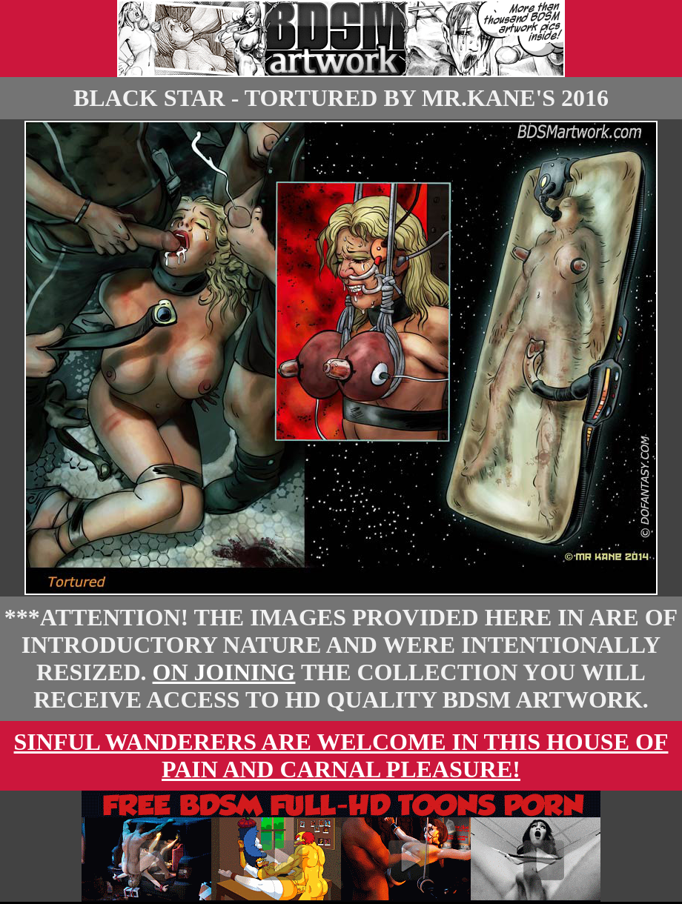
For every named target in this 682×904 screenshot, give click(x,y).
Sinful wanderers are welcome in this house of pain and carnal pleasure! (341, 755)
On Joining (224, 672)
